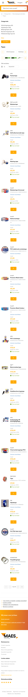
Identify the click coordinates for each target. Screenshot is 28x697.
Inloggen (19, 2)
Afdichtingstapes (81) (7, 25)
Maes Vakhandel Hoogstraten (8, 661)
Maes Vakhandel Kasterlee (7, 664)
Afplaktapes (21, 51)
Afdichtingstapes (10, 51)
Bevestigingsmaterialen (19, 14)
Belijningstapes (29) (6, 29)
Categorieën (7, 14)
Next (25, 51)
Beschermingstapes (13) (7, 31)
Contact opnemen (5, 645)
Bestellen (3, 647)
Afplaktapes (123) (6, 27)
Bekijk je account (6, 622)
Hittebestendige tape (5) (8, 33)
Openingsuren (4, 666)
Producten (3, 654)
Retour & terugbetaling (6, 649)
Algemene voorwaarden (19, 691)
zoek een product (16, 622)
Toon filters (5, 41)
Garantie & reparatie (6, 652)
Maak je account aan (6, 675)
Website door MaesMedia (14, 693)
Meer (2, 38)
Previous (2, 51)
